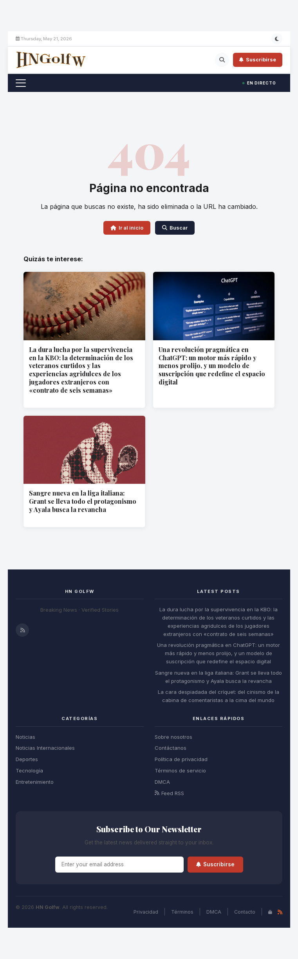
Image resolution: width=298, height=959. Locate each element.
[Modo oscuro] (276, 38)
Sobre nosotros (173, 737)
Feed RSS (169, 793)
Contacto (244, 912)
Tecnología (29, 770)
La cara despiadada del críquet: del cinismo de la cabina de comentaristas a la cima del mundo (218, 696)
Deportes (27, 759)
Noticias (25, 737)
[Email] (119, 865)
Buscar (175, 227)
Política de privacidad (181, 759)
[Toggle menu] (21, 83)
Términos (182, 912)
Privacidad (146, 912)
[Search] (222, 60)
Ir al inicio (126, 227)
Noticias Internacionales (45, 748)
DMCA (162, 782)
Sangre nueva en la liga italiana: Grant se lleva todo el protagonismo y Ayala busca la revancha (82, 501)
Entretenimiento (35, 782)
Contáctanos (170, 748)
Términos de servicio (180, 770)
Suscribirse (257, 60)
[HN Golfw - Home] (51, 59)
